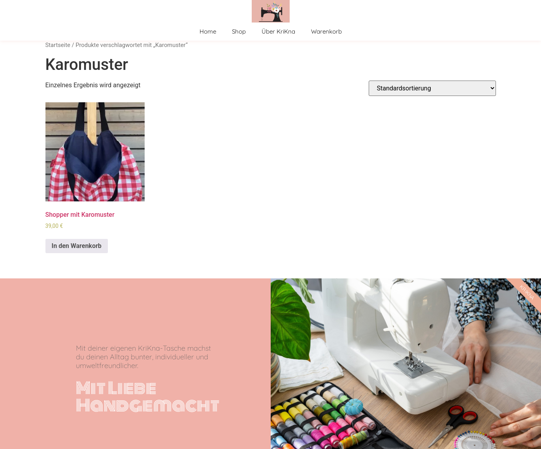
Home (208, 31)
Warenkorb (326, 31)
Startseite (57, 45)
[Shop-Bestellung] (432, 88)
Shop (239, 31)
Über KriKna (278, 31)
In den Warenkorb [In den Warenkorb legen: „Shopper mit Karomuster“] (77, 246)
